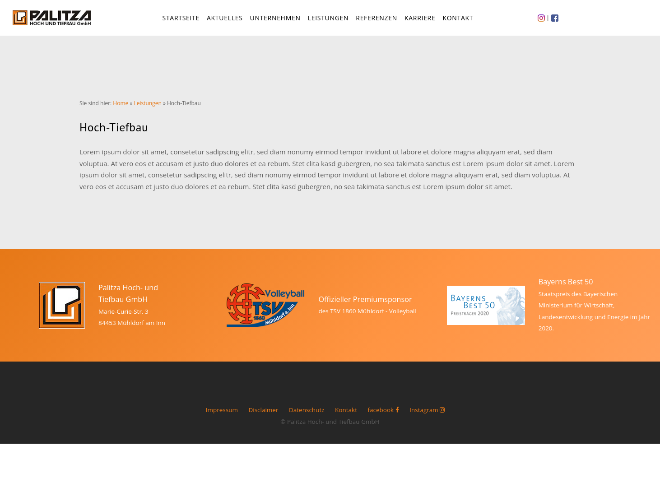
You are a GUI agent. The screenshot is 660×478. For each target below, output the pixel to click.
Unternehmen (276, 20)
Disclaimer (263, 416)
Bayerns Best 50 (566, 288)
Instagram (427, 416)
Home (120, 109)
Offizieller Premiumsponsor (365, 305)
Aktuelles (226, 20)
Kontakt (458, 20)
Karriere (420, 20)
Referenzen (377, 20)
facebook (383, 416)
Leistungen (328, 20)
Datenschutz (307, 416)
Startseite (181, 20)
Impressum (222, 416)
